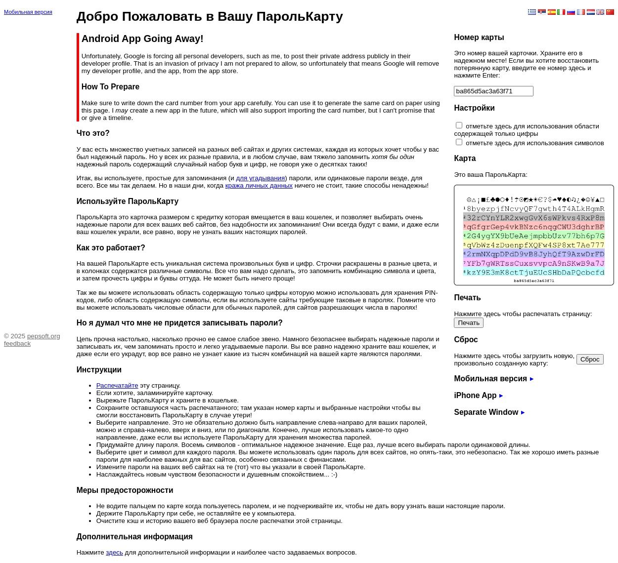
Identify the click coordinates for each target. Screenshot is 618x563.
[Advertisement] (33, 170)
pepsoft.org (43, 336)
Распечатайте (117, 385)
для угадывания (260, 178)
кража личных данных (259, 185)
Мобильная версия (28, 12)
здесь (114, 552)
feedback (17, 343)
